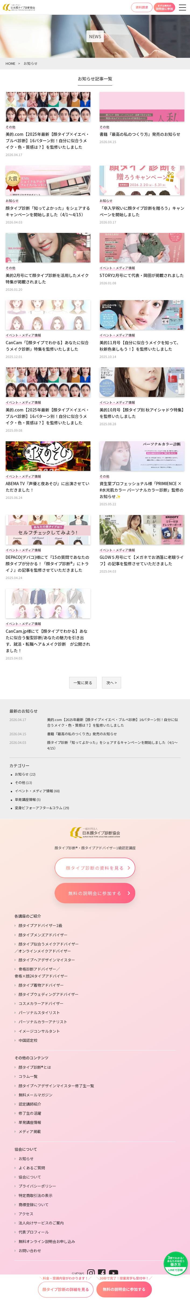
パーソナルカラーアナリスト (43, 1021)
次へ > (111, 682)
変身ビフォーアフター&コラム (38, 807)
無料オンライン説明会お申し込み (47, 1241)
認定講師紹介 (30, 1104)
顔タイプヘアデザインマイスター (47, 959)
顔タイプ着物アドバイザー (41, 985)
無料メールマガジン (35, 1094)
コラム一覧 (28, 1076)
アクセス (26, 1213)
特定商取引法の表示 (35, 1195)
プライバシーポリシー (37, 1186)
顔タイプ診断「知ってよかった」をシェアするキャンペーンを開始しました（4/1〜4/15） (112, 745)
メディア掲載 (30, 1131)
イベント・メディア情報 (34, 790)
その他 (20, 782)
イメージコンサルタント (39, 1031)
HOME (10, 63)
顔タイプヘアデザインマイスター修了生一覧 (56, 1085)
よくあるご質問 (32, 1167)
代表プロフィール (34, 1232)
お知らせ (22, 774)
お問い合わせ (30, 1250)
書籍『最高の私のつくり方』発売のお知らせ (82, 733)
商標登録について (34, 1204)
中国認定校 (28, 1040)
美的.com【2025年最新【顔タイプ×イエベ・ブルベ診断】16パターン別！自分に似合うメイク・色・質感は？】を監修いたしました (112, 722)
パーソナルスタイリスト (39, 1012)
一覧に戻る (82, 682)
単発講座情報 (25, 799)
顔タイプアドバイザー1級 (40, 925)
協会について (30, 1177)
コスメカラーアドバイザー (41, 1003)
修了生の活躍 (30, 1113)
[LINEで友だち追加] (176, 1264)
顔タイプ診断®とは (35, 1067)
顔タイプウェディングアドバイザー (49, 994)
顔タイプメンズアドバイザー (43, 934)
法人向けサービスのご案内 (41, 1223)
